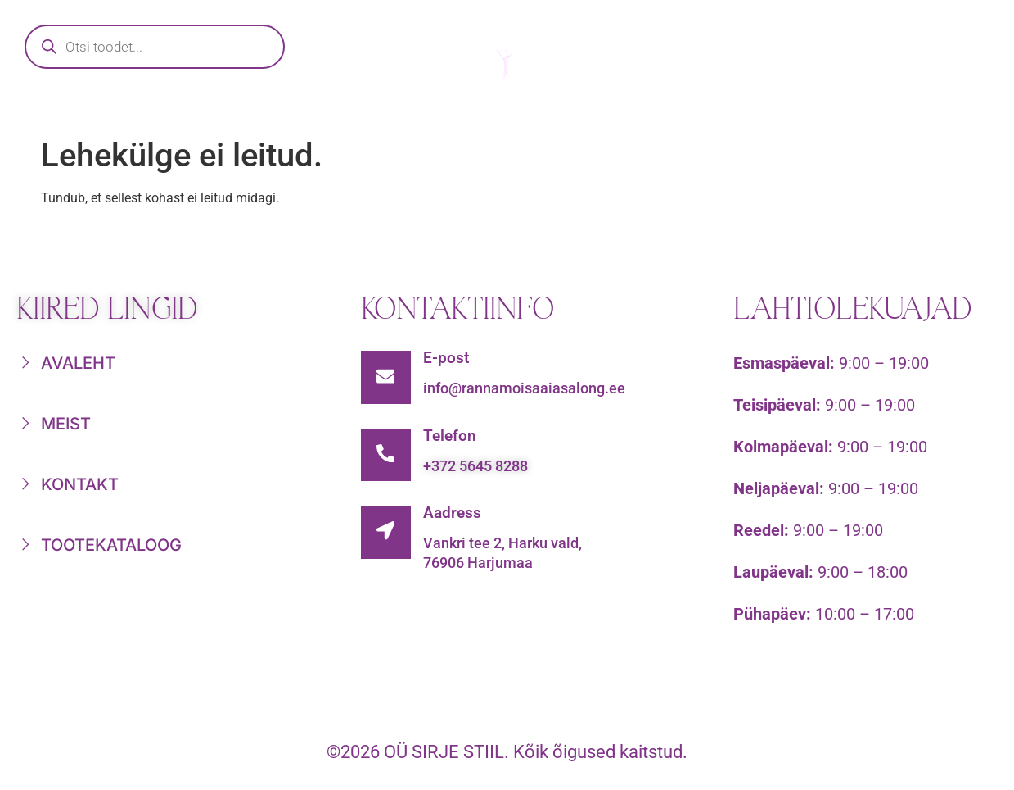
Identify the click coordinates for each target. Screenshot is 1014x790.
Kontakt (901, 111)
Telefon (453, 439)
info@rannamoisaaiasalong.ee (528, 388)
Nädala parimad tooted (555, 111)
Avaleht (125, 111)
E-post (450, 357)
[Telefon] (388, 461)
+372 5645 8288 (479, 470)
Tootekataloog (307, 111)
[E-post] (388, 379)
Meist (761, 111)
